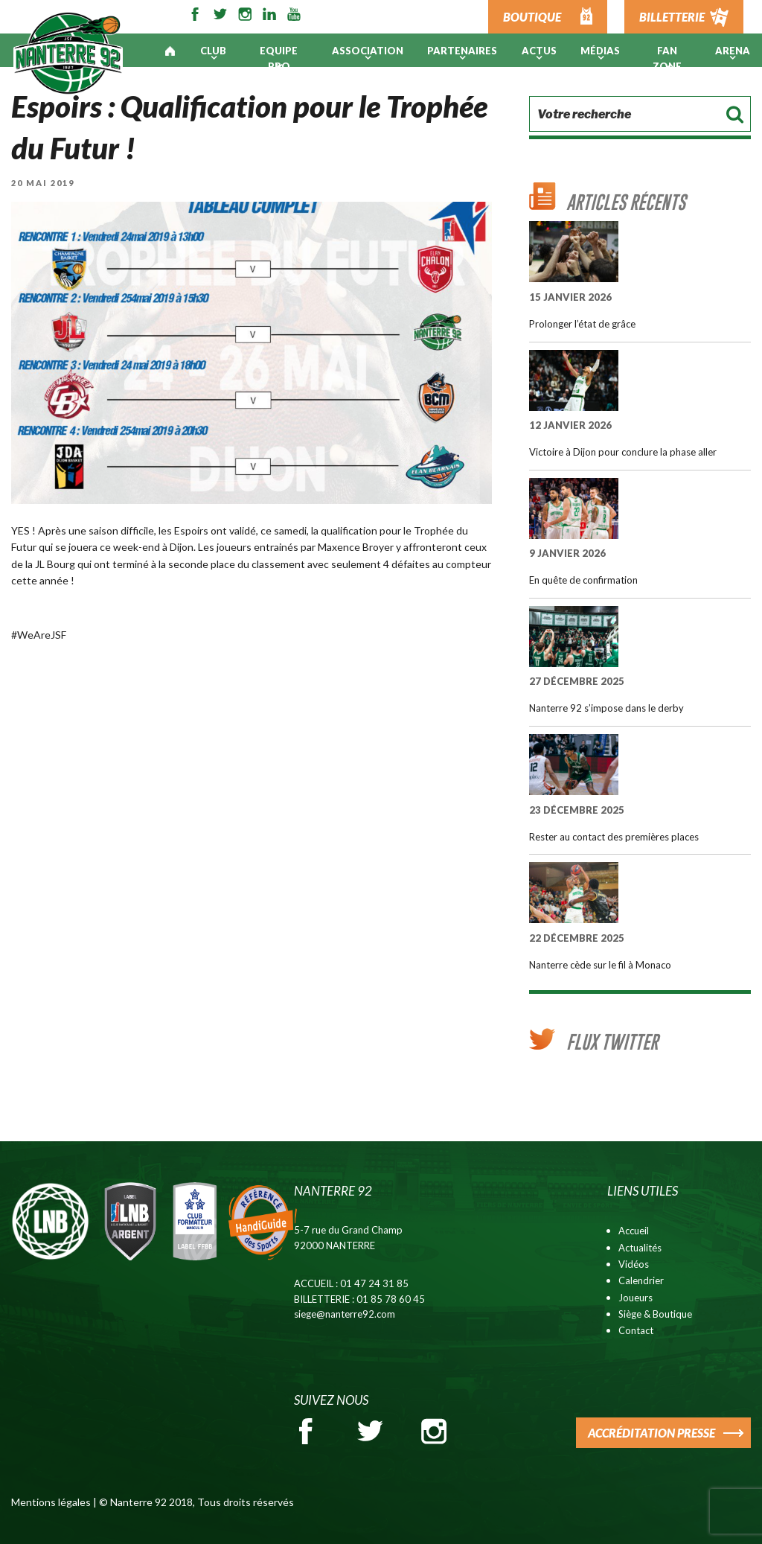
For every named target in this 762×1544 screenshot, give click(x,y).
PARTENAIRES (462, 51)
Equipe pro (279, 58)
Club (213, 51)
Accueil (633, 1231)
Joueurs (635, 1298)
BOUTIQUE (532, 17)
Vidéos (633, 1264)
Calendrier (641, 1280)
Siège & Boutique (655, 1314)
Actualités (640, 1248)
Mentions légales (51, 1502)
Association (367, 51)
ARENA (732, 51)
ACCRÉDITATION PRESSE (651, 1433)
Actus (539, 51)
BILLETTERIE (672, 17)
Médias (600, 51)
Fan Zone (667, 58)
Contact (635, 1330)
